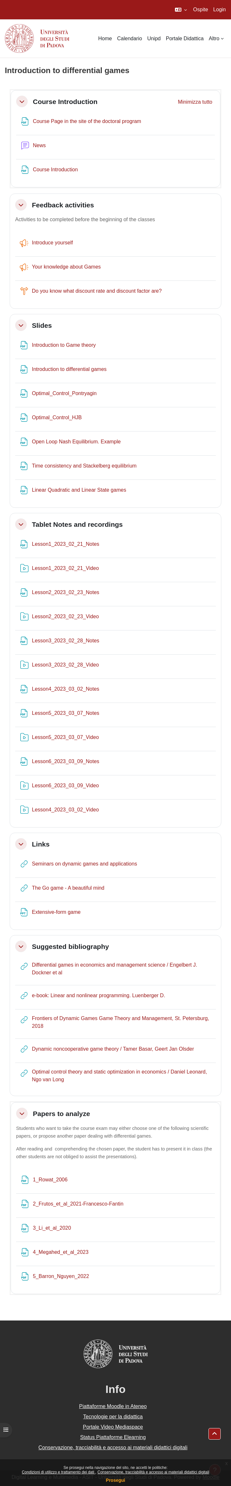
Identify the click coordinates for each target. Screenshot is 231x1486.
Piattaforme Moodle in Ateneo (113, 1406)
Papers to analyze (61, 1113)
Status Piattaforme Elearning (113, 1437)
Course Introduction (65, 101)
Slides (42, 325)
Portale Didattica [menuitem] (185, 38)
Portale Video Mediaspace (113, 1427)
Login (219, 9)
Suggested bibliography (70, 946)
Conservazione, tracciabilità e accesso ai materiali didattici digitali (153, 1472)
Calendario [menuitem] (129, 38)
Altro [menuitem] (214, 38)
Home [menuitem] (105, 38)
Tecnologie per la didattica (113, 1416)
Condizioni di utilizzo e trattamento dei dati (58, 1472)
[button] (181, 9)
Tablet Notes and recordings (77, 524)
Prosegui (115, 1480)
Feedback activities (63, 205)
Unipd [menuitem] (154, 38)
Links (41, 844)
